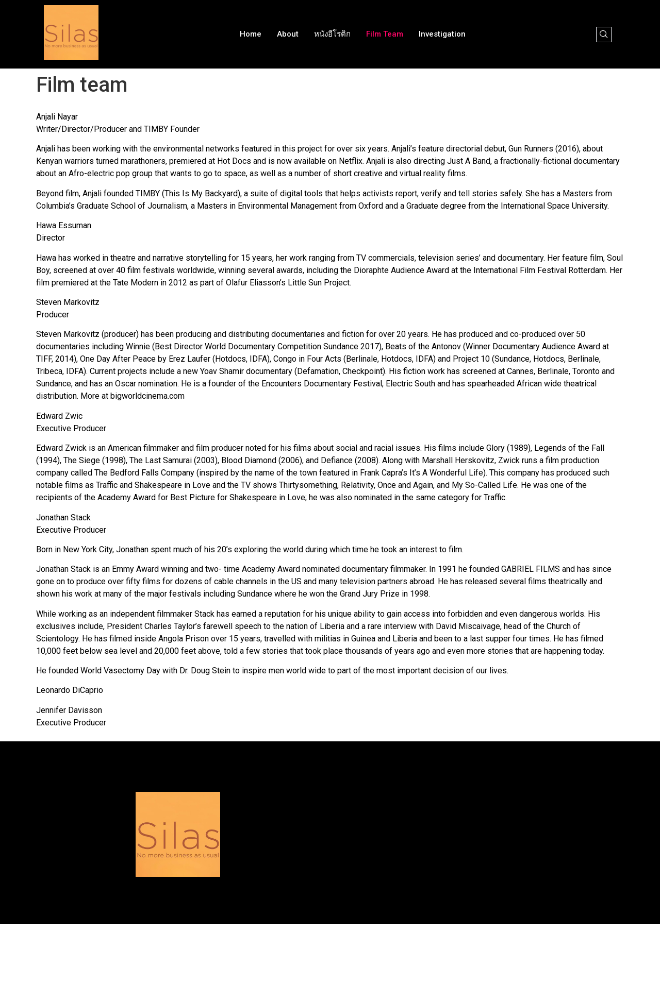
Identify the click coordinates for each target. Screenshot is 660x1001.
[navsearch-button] (604, 34)
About (288, 34)
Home (250, 34)
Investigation (442, 34)
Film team (384, 34)
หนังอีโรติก (332, 34)
